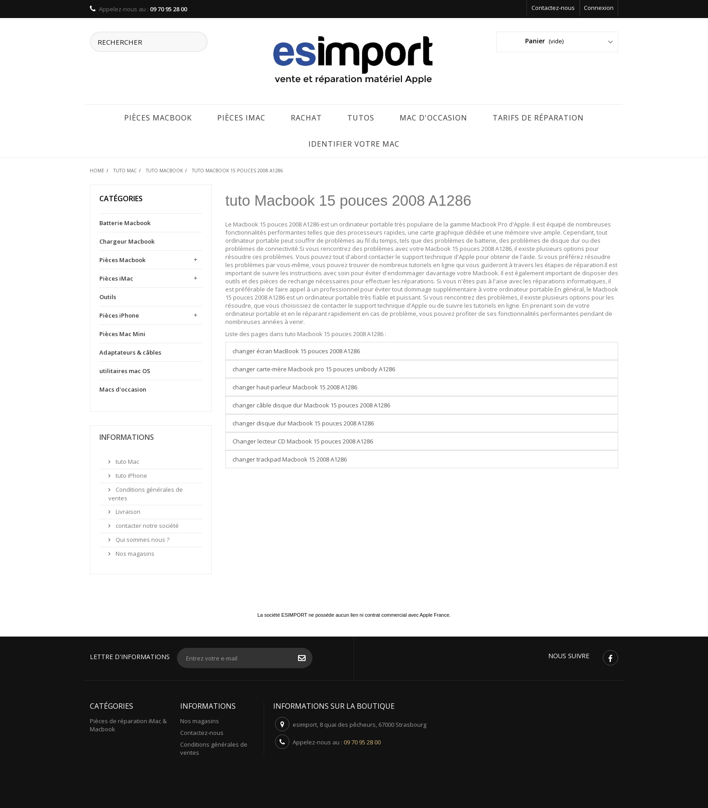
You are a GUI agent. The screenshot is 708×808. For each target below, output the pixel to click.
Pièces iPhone (119, 314)
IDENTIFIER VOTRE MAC (354, 143)
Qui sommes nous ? (141, 538)
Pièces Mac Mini (122, 332)
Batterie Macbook (124, 221)
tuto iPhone (130, 474)
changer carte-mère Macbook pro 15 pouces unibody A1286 (314, 368)
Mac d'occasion (433, 116)
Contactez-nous (553, 8)
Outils (107, 295)
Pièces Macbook (158, 116)
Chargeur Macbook (126, 240)
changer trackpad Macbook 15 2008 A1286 (290, 458)
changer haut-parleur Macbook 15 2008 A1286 (295, 386)
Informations (126, 436)
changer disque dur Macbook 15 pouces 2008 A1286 (303, 422)
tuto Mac (126, 460)
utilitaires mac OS (124, 369)
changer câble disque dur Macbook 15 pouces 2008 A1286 (311, 404)
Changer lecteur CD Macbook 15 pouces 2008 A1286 (303, 440)
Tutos (360, 116)
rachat (306, 116)
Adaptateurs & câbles (130, 351)
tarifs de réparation (538, 116)
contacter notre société (146, 524)
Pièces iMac (241, 116)
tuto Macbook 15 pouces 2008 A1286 (348, 199)
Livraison (127, 510)
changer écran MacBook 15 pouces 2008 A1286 (296, 350)
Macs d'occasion (122, 388)
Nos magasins (134, 552)
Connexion (599, 8)
